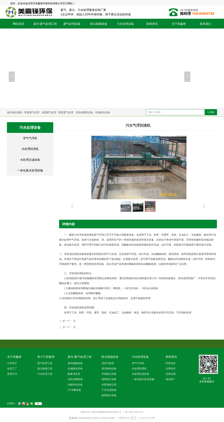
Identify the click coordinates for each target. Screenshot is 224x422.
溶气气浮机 (30, 138)
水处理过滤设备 (30, 159)
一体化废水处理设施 (30, 170)
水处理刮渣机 (30, 148)
